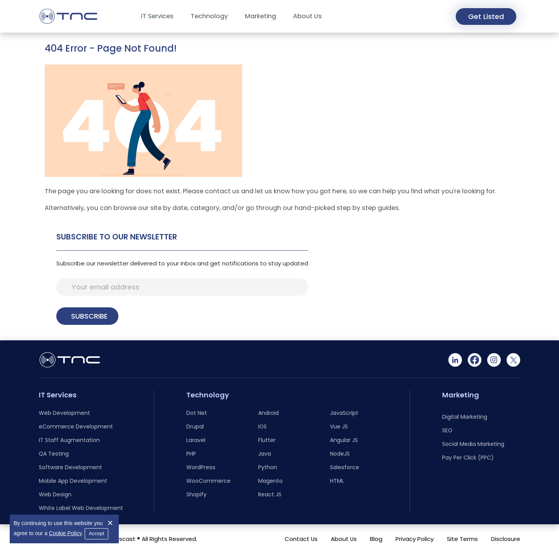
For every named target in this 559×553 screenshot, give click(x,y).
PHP (191, 454)
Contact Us (301, 539)
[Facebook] (474, 360)
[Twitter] (513, 360)
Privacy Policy (415, 539)
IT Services (157, 16)
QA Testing (54, 454)
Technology (209, 16)
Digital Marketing (464, 417)
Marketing (260, 16)
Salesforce (344, 467)
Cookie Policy (65, 533)
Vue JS (339, 426)
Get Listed (486, 16)
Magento (270, 481)
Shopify (196, 494)
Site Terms (462, 539)
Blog (376, 539)
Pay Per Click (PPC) (468, 457)
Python (267, 467)
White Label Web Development (81, 508)
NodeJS (340, 454)
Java (264, 454)
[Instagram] (494, 360)
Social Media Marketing (473, 444)
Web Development (64, 413)
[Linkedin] (455, 360)
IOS (262, 426)
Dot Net (196, 413)
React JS (269, 494)
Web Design (55, 494)
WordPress (200, 467)
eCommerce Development (76, 426)
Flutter (267, 440)
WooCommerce (208, 481)
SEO (447, 430)
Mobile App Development (73, 481)
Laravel (195, 440)
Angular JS (344, 440)
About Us (307, 16)
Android (268, 413)
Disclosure (505, 539)
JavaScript (344, 413)
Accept (96, 533)
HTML (337, 481)
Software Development (70, 467)
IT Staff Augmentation (69, 440)
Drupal (195, 426)
